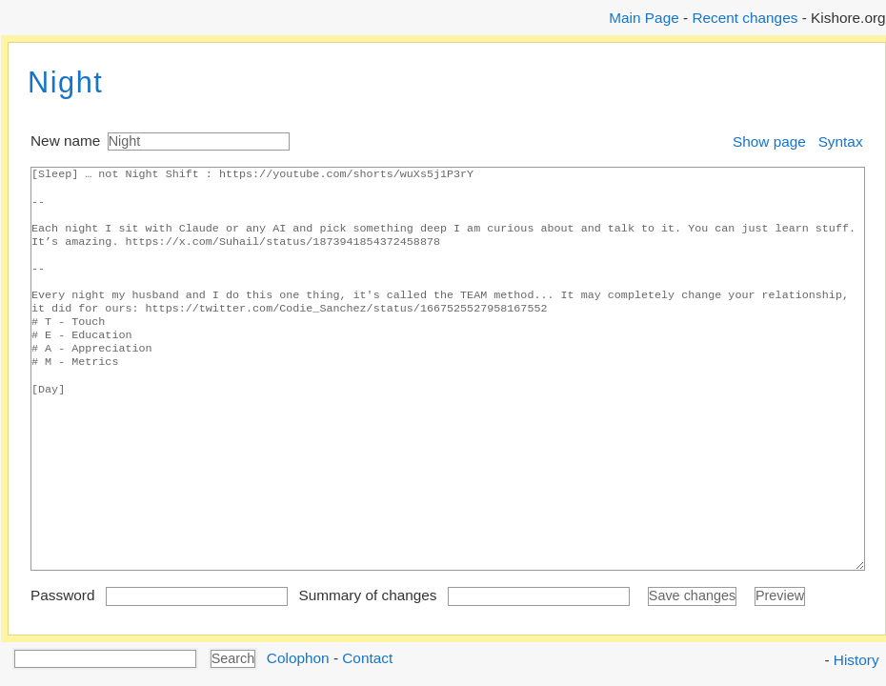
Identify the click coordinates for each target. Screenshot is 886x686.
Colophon (298, 657)
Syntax (840, 141)
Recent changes (744, 18)
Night (65, 82)
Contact (367, 657)
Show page (769, 141)
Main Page (643, 18)
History (856, 660)
